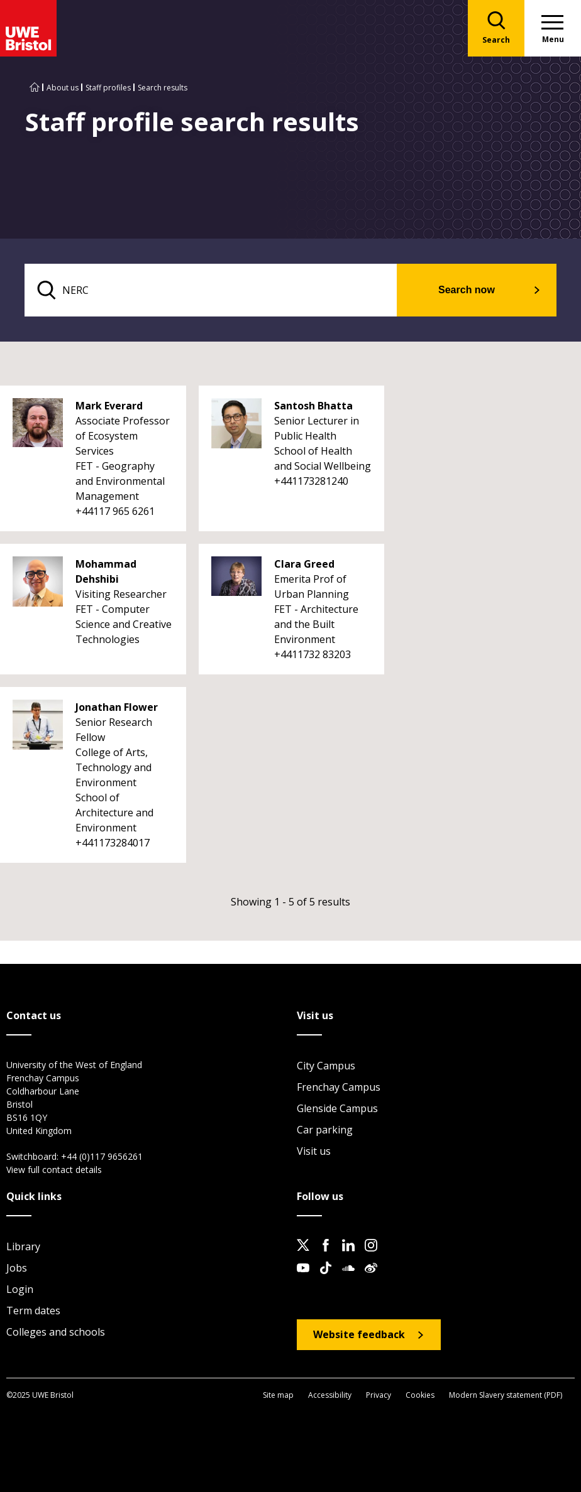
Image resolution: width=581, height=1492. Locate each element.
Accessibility (329, 1395)
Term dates (33, 1310)
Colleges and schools (55, 1332)
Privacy (378, 1395)
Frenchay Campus (338, 1087)
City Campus (326, 1066)
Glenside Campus (337, 1108)
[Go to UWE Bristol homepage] (35, 87)
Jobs (16, 1268)
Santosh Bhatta (313, 406)
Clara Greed (304, 564)
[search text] (211, 290)
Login (19, 1289)
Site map (278, 1395)
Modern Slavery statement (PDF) (505, 1395)
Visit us (314, 1151)
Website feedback (359, 1334)
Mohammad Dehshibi (105, 571)
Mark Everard (109, 406)
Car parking (325, 1130)
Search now (466, 289)
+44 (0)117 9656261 (102, 1156)
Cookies (420, 1395)
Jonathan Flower (116, 707)
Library (23, 1246)
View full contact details (54, 1170)
